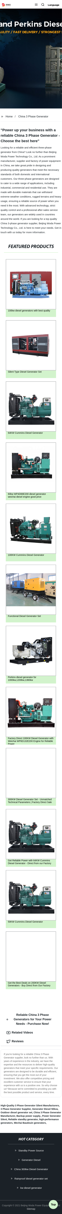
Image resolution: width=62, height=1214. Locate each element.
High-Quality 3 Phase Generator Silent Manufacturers (30, 1105)
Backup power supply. (28, 1116)
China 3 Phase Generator (33, 116)
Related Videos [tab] (19, 1033)
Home (9, 116)
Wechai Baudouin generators (30, 1123)
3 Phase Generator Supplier (16, 1109)
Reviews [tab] (15, 1041)
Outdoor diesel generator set (16, 1112)
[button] (36, 5)
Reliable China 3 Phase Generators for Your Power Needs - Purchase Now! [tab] (28, 1019)
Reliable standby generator (23, 1119)
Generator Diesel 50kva (45, 1109)
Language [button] (53, 5)
